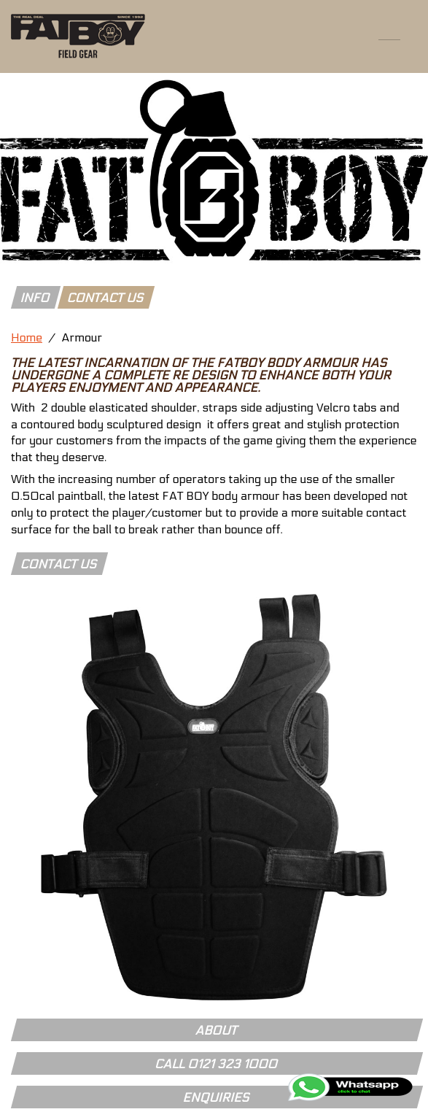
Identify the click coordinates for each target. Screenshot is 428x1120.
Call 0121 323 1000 (216, 1064)
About (217, 1031)
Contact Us (59, 564)
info (35, 298)
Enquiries (217, 1098)
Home (26, 337)
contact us (106, 298)
